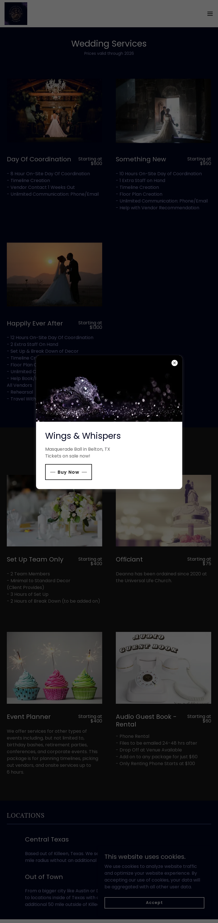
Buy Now (68, 472)
